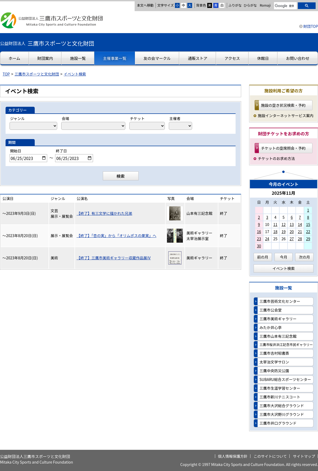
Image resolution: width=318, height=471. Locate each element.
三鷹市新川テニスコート (279, 396)
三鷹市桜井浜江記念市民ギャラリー (286, 344)
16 (259, 231)
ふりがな (235, 5)
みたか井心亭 (270, 327)
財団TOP (310, 26)
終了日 (61, 150)
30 (259, 245)
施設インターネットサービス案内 (285, 115)
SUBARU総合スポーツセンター (285, 379)
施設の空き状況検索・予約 (283, 105)
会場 (65, 118)
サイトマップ (304, 456)
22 (308, 231)
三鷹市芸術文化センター (279, 301)
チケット (137, 118)
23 (259, 238)
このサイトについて (270, 456)
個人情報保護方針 (233, 456)
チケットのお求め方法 (276, 158)
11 (275, 224)
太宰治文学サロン (274, 362)
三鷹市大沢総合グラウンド (281, 405)
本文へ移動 (145, 5)
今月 (283, 257)
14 (300, 224)
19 (283, 231)
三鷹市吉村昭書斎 (274, 353)
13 (292, 224)
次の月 (304, 257)
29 (308, 238)
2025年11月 (283, 193)
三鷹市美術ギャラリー (278, 318)
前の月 (262, 257)
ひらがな (250, 5)
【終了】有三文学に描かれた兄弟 (104, 213)
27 (292, 238)
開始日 (15, 150)
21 (300, 231)
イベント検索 (75, 74)
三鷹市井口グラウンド (278, 423)
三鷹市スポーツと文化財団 (37, 74)
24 (267, 238)
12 (283, 224)
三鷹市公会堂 (270, 310)
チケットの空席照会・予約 (283, 148)
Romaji (265, 5)
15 (308, 224)
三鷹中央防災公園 (274, 370)
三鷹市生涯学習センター (279, 388)
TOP (6, 74)
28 (300, 238)
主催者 (174, 118)
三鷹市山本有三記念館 (278, 336)
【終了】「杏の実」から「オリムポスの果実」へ (116, 235)
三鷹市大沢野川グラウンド (281, 414)
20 (292, 231)
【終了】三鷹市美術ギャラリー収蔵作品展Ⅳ (114, 257)
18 (275, 231)
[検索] (285, 6)
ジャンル (17, 118)
